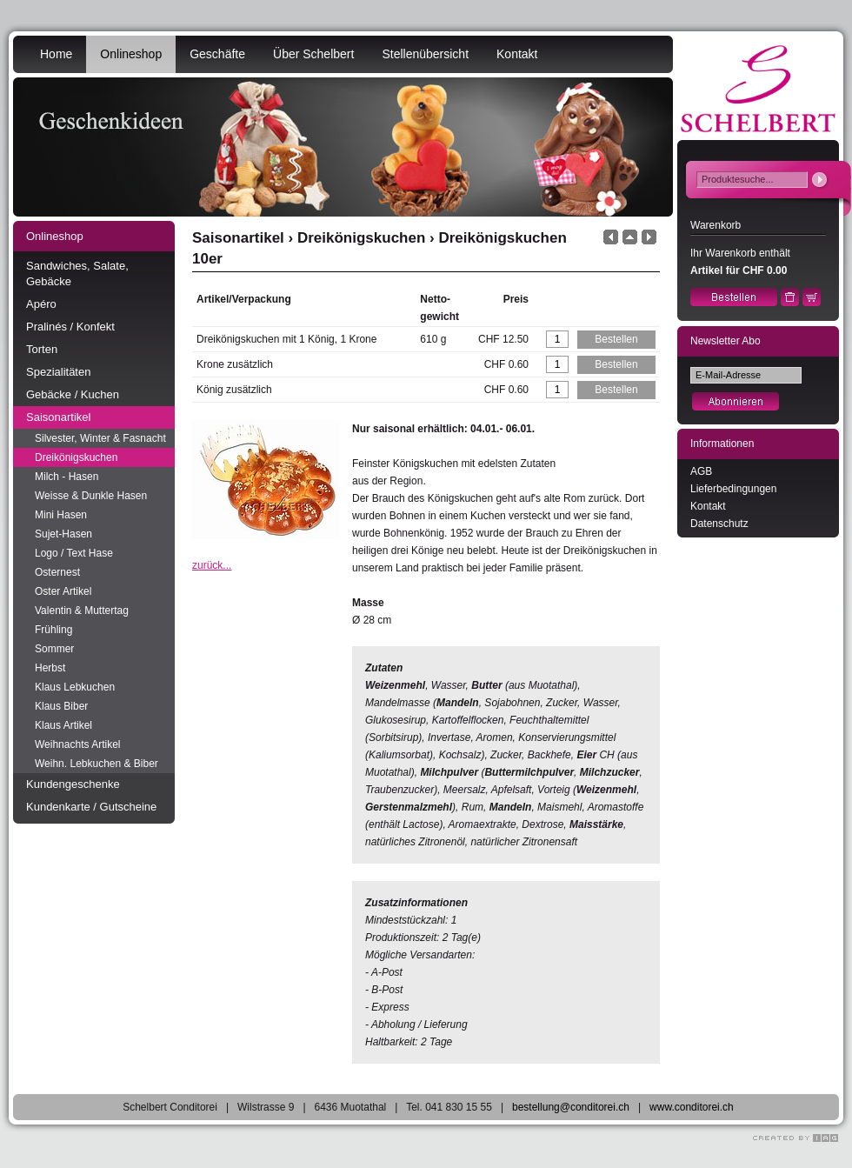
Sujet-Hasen (63, 534)
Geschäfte (217, 54)
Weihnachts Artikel (78, 744)
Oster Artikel (63, 591)
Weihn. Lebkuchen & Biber (96, 764)
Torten (41, 349)
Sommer (54, 649)
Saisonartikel (58, 417)
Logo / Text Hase (74, 553)
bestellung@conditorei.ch (570, 1107)
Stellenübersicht (425, 54)
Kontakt (516, 54)
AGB (701, 471)
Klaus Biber (61, 706)
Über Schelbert (313, 54)
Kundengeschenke (73, 784)
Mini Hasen (61, 515)
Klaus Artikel (63, 725)
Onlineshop (131, 54)
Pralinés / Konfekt (70, 326)
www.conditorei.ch (691, 1107)
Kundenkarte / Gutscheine (91, 806)
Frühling (53, 630)
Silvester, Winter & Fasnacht (100, 438)
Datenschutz (719, 523)
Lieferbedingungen (733, 489)
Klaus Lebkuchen (75, 687)
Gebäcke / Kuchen (72, 394)
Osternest (57, 572)
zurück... (211, 565)
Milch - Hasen (66, 477)
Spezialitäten (58, 371)
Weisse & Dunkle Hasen (91, 496)
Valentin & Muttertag (82, 610)
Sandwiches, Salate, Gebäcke (77, 273)
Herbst (50, 668)
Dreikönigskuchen (76, 457)
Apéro (41, 303)
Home (56, 54)
